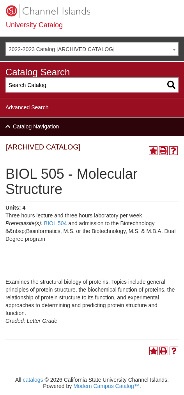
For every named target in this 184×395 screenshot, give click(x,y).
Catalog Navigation (36, 126)
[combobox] (92, 49)
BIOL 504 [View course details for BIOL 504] (55, 223)
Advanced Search (27, 107)
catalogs (33, 380)
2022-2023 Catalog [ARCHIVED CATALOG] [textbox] (62, 49)
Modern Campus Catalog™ (106, 386)
